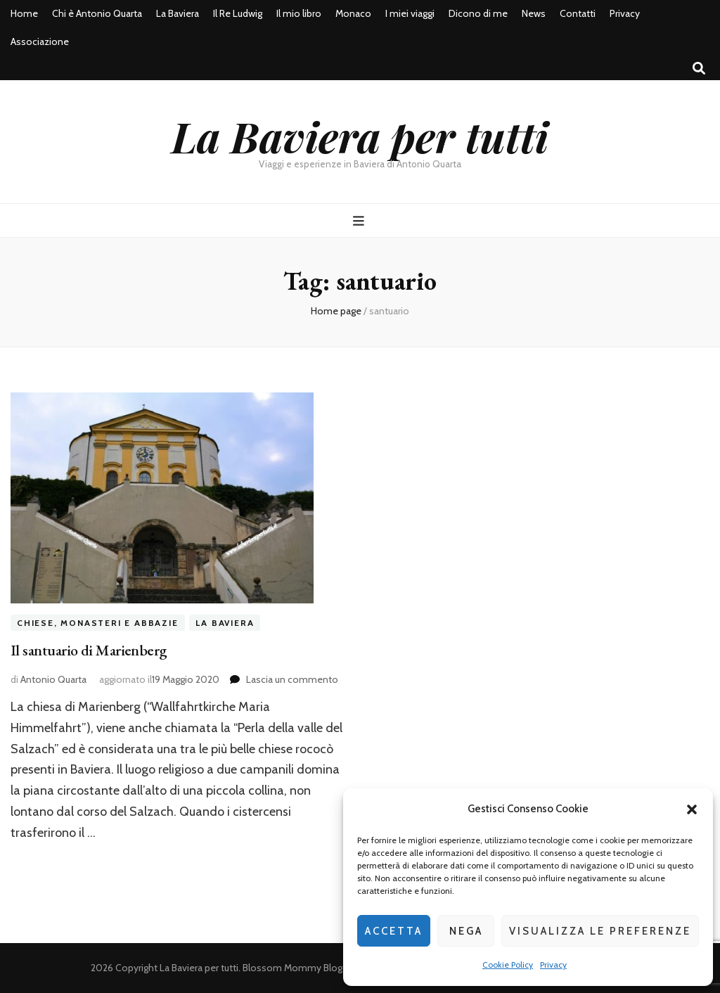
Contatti (578, 13)
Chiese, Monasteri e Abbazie (98, 622)
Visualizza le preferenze (600, 931)
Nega (466, 931)
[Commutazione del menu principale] (360, 221)
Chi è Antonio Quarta (97, 13)
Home (24, 13)
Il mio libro (298, 13)
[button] (692, 809)
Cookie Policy (507, 964)
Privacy (553, 964)
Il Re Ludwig (237, 13)
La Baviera (177, 13)
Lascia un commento (292, 679)
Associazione (40, 41)
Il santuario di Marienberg (89, 650)
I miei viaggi (410, 13)
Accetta (394, 931)
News (534, 13)
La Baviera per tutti (360, 136)
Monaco (353, 13)
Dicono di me (478, 13)
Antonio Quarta (53, 679)
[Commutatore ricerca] (699, 68)
